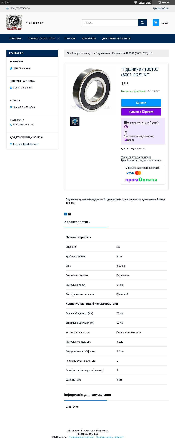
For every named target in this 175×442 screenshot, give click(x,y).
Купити (141, 102)
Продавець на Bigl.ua (87, 434)
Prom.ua (104, 430)
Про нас (70, 38)
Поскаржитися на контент (81, 437)
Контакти (89, 38)
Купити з (141, 112)
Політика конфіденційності (109, 437)
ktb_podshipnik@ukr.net (25, 144)
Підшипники (103, 53)
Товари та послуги (41, 38)
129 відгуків (145, 2)
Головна (16, 38)
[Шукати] (142, 22)
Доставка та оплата (116, 38)
